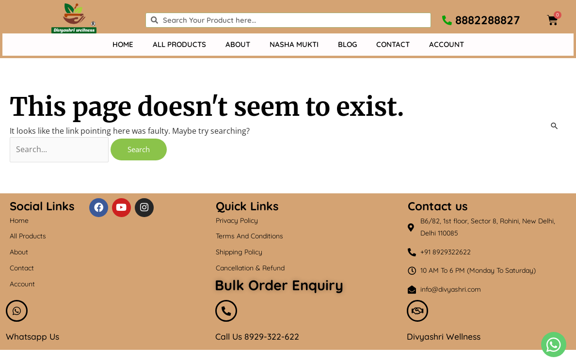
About (237, 44)
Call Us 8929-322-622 (258, 338)
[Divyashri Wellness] (418, 311)
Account (446, 44)
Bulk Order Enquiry (279, 285)
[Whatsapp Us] (17, 311)
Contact (393, 44)
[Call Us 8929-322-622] (226, 311)
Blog (347, 44)
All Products (179, 44)
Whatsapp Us (33, 338)
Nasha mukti (294, 44)
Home (122, 44)
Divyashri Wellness (445, 338)
